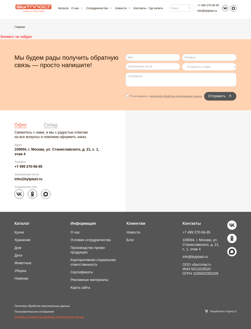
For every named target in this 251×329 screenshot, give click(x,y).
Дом (17, 248)
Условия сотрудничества (91, 240)
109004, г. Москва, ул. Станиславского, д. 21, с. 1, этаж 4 (56, 151)
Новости (133, 232)
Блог (130, 240)
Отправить (220, 96)
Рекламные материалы (89, 280)
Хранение (22, 240)
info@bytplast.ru (207, 10)
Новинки (21, 278)
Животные (22, 263)
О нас (75, 232)
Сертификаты (82, 272)
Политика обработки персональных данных (42, 306)
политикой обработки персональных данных (176, 96)
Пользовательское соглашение (34, 311)
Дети (18, 255)
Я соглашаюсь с (164, 96)
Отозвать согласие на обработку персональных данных (49, 317)
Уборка (20, 271)
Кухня (19, 232)
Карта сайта (80, 288)
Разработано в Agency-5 (223, 311)
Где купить (156, 8)
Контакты (140, 8)
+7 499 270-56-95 (208, 5)
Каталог (63, 8)
